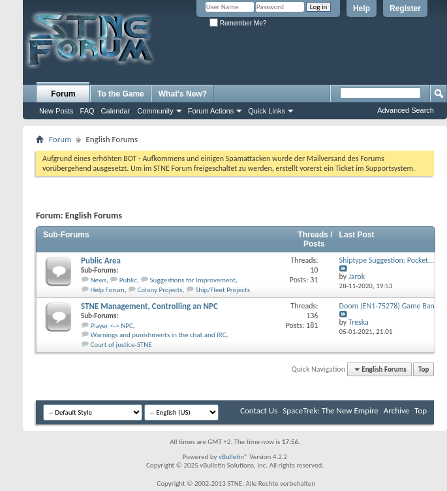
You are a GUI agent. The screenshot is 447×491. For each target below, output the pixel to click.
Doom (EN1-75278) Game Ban (387, 305)
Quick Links (266, 111)
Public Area (101, 260)
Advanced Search (405, 110)
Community (155, 111)
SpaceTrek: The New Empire (330, 410)
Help (361, 8)
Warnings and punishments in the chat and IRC (158, 335)
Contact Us (258, 410)
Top (423, 369)
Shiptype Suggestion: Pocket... (387, 260)
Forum (63, 93)
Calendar (116, 111)
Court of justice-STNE (121, 344)
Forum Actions (211, 111)
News (99, 280)
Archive (396, 410)
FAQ (87, 111)
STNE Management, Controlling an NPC (149, 306)
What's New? (183, 93)
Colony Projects (159, 290)
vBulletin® (233, 457)
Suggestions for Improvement (193, 280)
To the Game (120, 93)
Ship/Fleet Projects (222, 290)
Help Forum (108, 290)
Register (405, 8)
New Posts (56, 111)
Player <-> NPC (112, 325)
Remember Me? (237, 23)
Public (128, 280)
